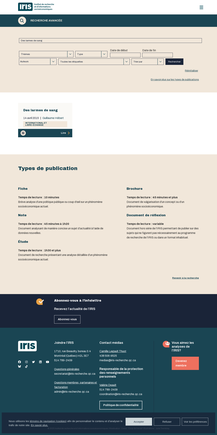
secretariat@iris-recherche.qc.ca (74, 373)
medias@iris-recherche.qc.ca (117, 360)
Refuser (167, 421)
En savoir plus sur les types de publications (175, 79)
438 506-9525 (108, 355)
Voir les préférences (195, 421)
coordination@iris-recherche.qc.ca (120, 394)
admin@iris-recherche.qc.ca (71, 391)
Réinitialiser (191, 70)
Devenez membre (181, 363)
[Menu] (201, 7)
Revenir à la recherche (185, 278)
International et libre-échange (36, 124)
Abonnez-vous (67, 319)
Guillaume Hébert (53, 118)
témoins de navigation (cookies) (48, 421)
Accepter (139, 421)
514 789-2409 (63, 360)
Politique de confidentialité (120, 405)
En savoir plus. (39, 425)
